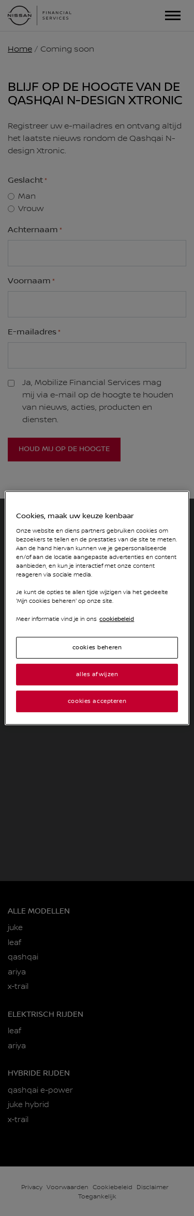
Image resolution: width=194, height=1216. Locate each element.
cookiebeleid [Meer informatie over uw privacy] (116, 619)
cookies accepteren (97, 701)
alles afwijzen (97, 674)
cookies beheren (97, 647)
